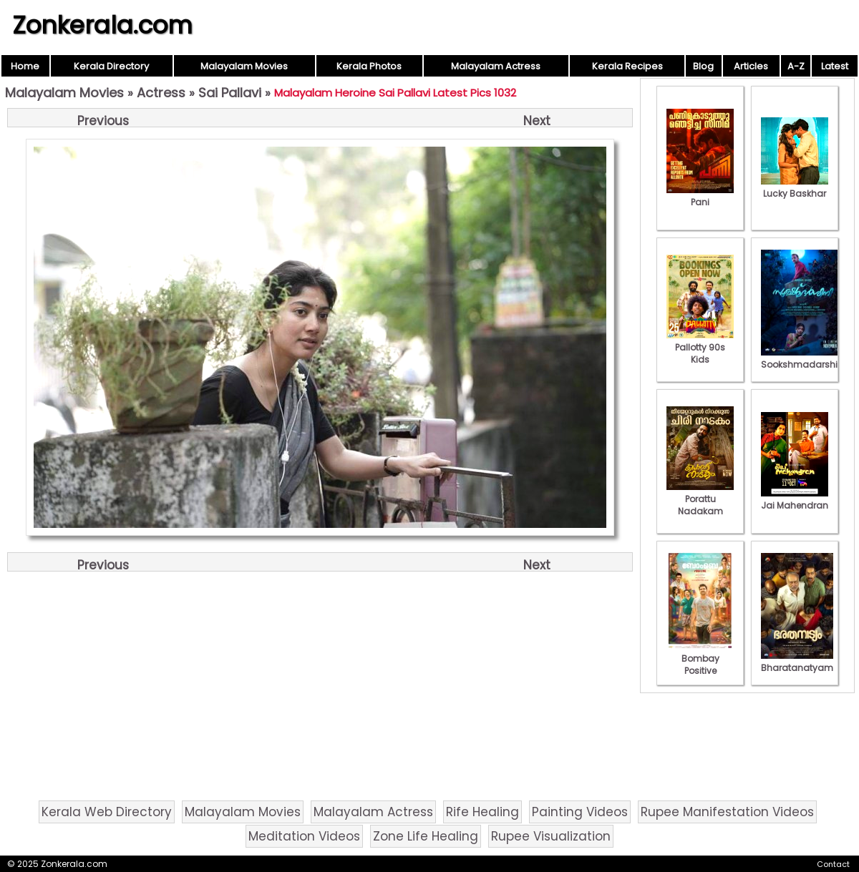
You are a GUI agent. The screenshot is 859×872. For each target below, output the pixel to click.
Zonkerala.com (102, 25)
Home (25, 66)
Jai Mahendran (794, 499)
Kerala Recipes (627, 66)
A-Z (796, 66)
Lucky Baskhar (794, 187)
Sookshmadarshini (803, 358)
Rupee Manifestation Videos (727, 811)
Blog (703, 66)
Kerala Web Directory (107, 811)
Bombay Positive (700, 658)
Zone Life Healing (425, 836)
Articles (751, 66)
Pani (700, 196)
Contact (833, 864)
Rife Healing (482, 811)
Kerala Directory (111, 66)
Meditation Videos (304, 836)
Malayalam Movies (244, 66)
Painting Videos (580, 811)
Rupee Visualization (551, 836)
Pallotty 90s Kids (700, 347)
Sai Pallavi (229, 93)
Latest (834, 66)
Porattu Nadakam (700, 499)
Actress (161, 93)
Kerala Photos (369, 66)
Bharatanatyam (797, 662)
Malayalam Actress (495, 66)
